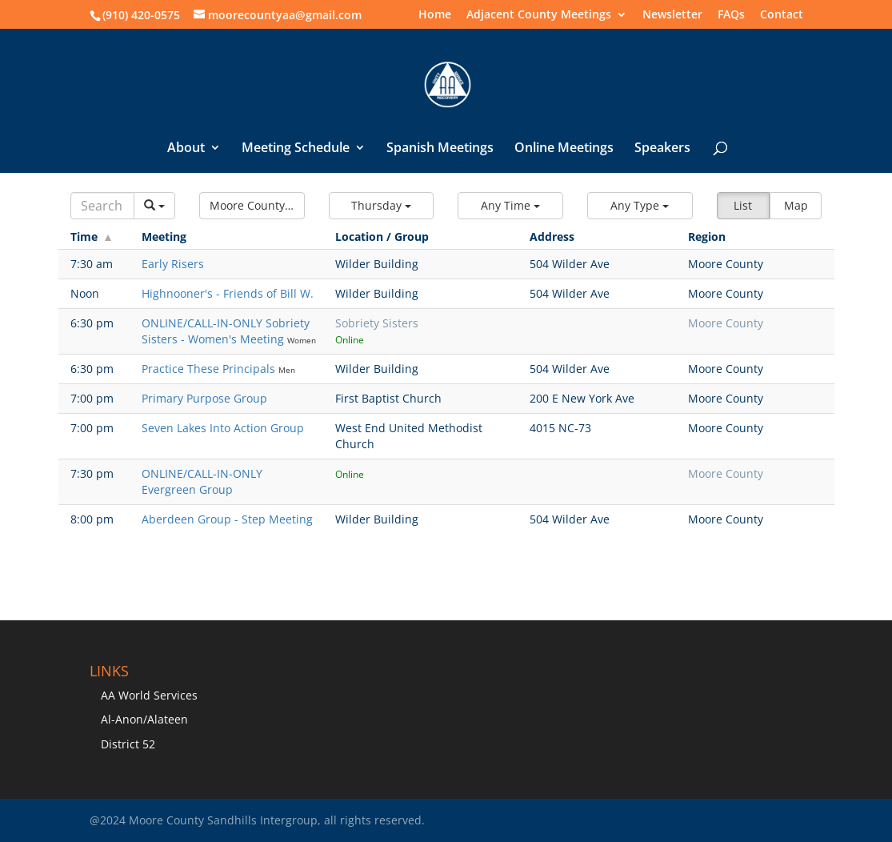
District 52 (128, 744)
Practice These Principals (210, 368)
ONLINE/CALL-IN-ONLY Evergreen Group (202, 481)
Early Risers (173, 263)
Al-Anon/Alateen (144, 719)
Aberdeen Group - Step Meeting (227, 519)
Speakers (662, 149)
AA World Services (149, 695)
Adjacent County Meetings (538, 15)
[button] (252, 205)
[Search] (102, 205)
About (186, 149)
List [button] (743, 205)
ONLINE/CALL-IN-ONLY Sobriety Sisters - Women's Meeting (226, 331)
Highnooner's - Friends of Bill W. (228, 293)
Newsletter (672, 15)
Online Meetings (564, 149)
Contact (781, 15)
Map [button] (796, 205)
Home (434, 15)
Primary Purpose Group (204, 398)
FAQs (731, 15)
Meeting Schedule (296, 149)
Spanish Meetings (440, 149)
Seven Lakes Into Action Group (223, 427)
